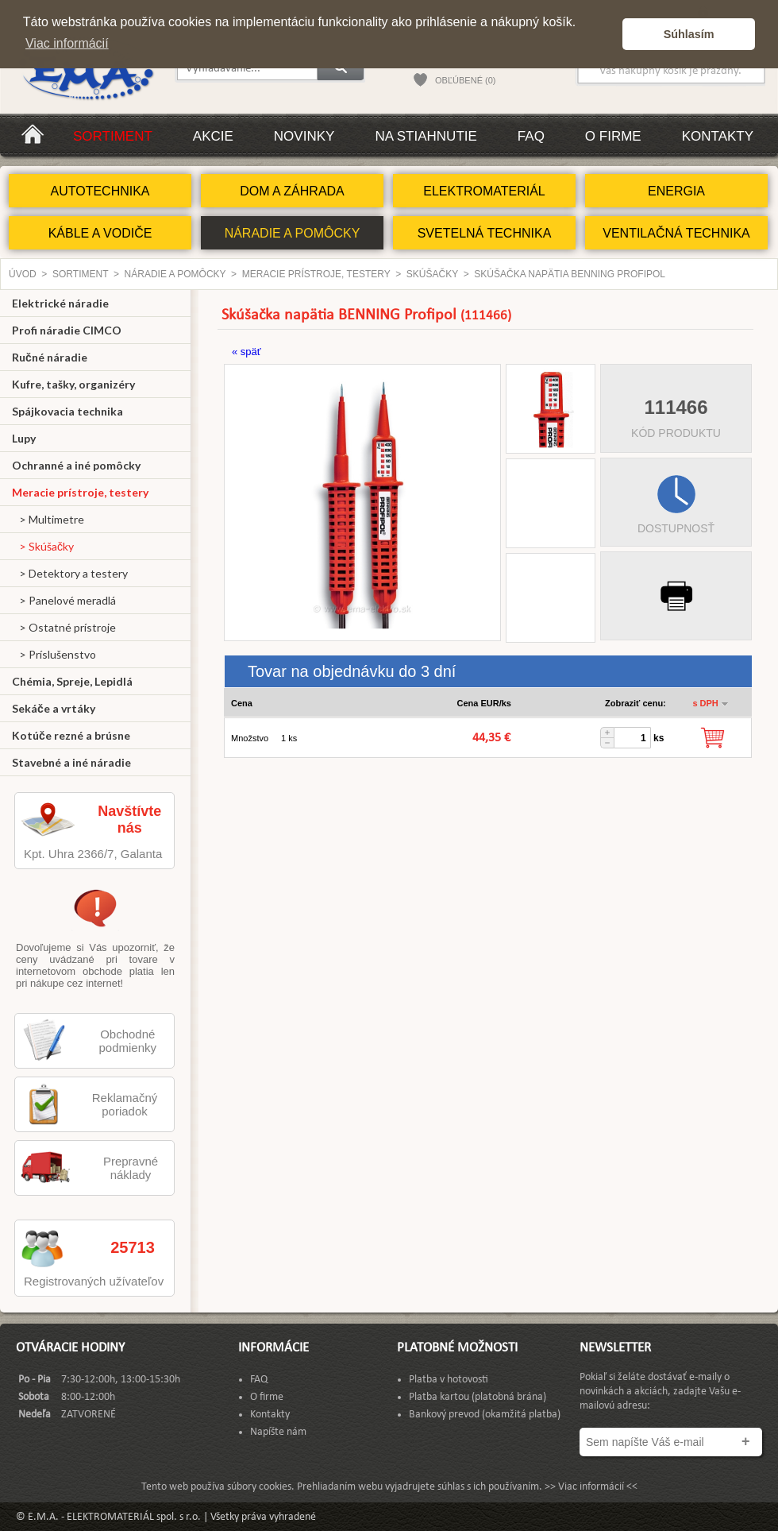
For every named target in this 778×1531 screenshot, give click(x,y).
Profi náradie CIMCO (66, 330)
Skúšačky (432, 274)
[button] (606, 34)
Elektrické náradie (60, 303)
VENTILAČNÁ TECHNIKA (676, 233)
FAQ (531, 136)
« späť (246, 352)
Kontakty (717, 136)
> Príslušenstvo (54, 654)
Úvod (23, 274)
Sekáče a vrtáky (53, 708)
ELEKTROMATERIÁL (484, 191)
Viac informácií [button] (67, 43)
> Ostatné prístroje (64, 627)
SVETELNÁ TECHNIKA (485, 233)
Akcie (213, 136)
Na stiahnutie (425, 136)
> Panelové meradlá (64, 600)
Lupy (24, 438)
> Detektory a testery (70, 573)
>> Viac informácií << (591, 1487)
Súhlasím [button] (689, 34)
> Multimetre (48, 519)
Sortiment (112, 136)
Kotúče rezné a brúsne (71, 735)
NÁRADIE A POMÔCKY (292, 233)
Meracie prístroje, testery (316, 274)
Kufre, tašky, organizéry (73, 384)
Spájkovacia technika (67, 411)
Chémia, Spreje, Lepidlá (72, 681)
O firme (613, 136)
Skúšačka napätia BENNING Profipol (569, 274)
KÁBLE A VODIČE (100, 233)
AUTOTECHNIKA (99, 191)
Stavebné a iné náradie (71, 762)
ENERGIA (676, 191)
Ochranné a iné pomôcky (76, 465)
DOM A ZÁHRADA (292, 191)
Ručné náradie (49, 357)
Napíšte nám (278, 1432)
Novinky (304, 136)
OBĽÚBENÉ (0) (465, 80)
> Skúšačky (43, 546)
